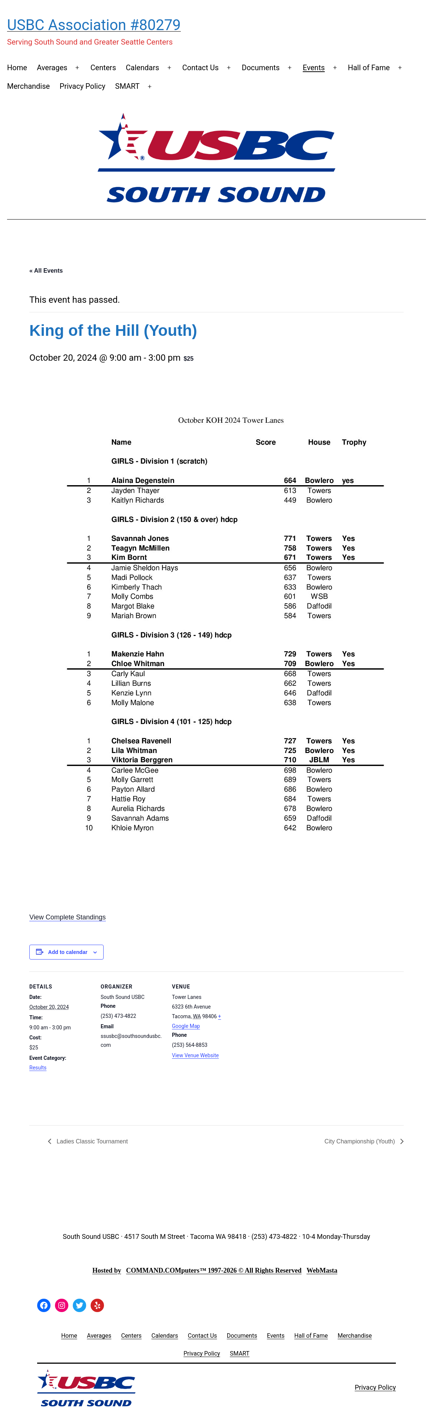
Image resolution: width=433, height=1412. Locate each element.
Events (314, 67)
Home (17, 67)
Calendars (142, 67)
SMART (127, 86)
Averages (52, 67)
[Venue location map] (282, 1048)
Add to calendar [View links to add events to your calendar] (68, 952)
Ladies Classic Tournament (91, 1141)
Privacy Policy (82, 86)
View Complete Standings (67, 917)
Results (37, 1068)
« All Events (46, 270)
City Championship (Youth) (361, 1141)
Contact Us (200, 67)
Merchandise (28, 86)
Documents (261, 67)
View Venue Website (195, 1055)
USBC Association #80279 (94, 25)
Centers (103, 67)
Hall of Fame (369, 67)
